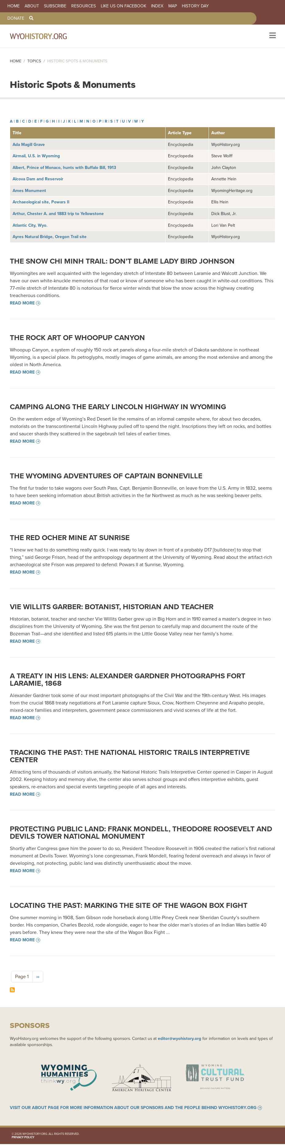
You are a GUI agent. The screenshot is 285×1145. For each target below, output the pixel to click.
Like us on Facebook (123, 6)
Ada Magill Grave (29, 144)
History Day (195, 6)
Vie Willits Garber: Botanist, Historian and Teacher (111, 606)
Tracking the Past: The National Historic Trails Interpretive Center (130, 756)
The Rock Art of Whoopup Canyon (77, 337)
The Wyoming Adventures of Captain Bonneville (106, 475)
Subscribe (55, 6)
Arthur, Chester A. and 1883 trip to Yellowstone (58, 213)
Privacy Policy (23, 1138)
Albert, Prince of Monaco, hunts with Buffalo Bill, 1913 (64, 167)
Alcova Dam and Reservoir (38, 179)
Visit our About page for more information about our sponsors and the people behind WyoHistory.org (133, 1108)
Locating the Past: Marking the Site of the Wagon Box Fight (129, 905)
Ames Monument (29, 190)
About (32, 6)
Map (172, 6)
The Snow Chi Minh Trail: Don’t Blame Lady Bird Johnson (122, 261)
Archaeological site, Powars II (41, 202)
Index (157, 6)
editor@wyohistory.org (179, 1038)
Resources (83, 6)
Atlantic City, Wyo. (30, 225)
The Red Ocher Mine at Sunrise (70, 537)
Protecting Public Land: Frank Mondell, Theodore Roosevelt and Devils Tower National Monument (141, 832)
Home (13, 6)
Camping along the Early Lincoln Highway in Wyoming (118, 406)
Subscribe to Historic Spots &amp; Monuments (12, 989)
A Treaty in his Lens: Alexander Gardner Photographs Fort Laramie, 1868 (127, 679)
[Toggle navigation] (272, 36)
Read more (22, 303)
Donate (15, 18)
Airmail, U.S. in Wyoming (36, 156)
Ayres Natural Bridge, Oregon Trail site (50, 236)
